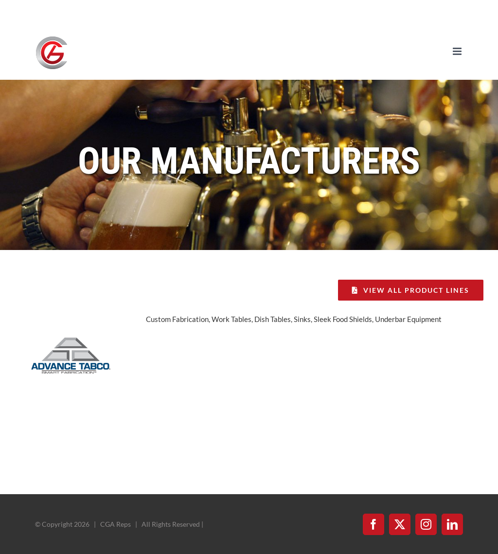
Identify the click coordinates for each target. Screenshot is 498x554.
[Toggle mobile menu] (458, 51)
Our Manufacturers (249, 161)
